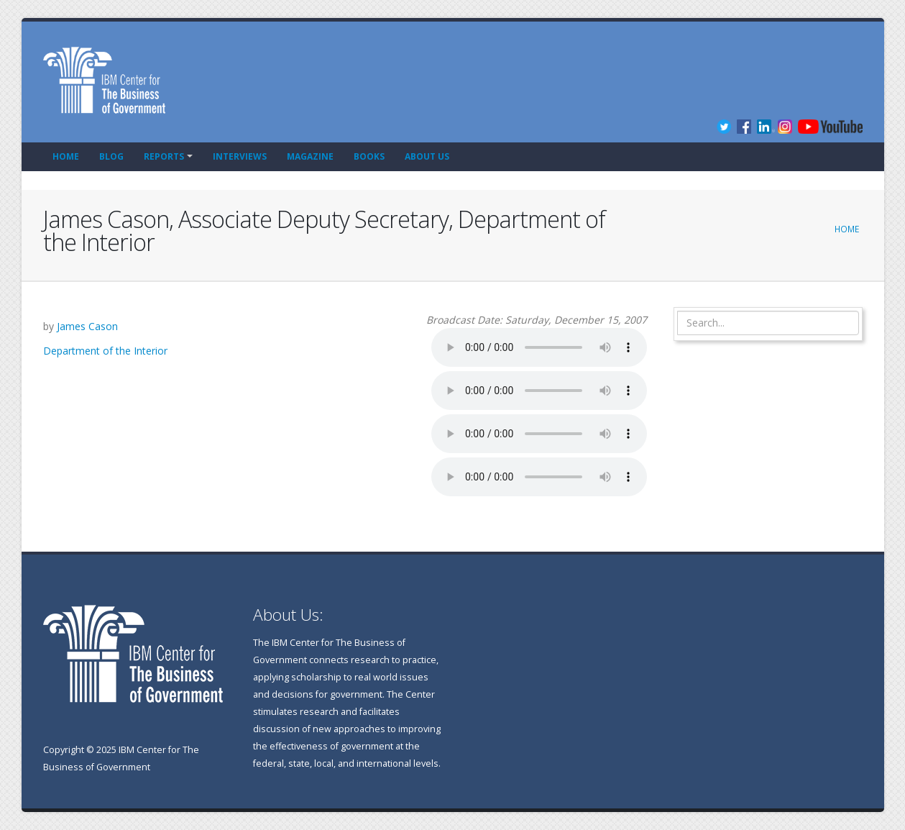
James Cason (87, 326)
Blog (111, 156)
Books (369, 156)
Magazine (310, 156)
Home (65, 156)
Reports (164, 156)
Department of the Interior (105, 350)
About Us (427, 156)
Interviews (240, 156)
